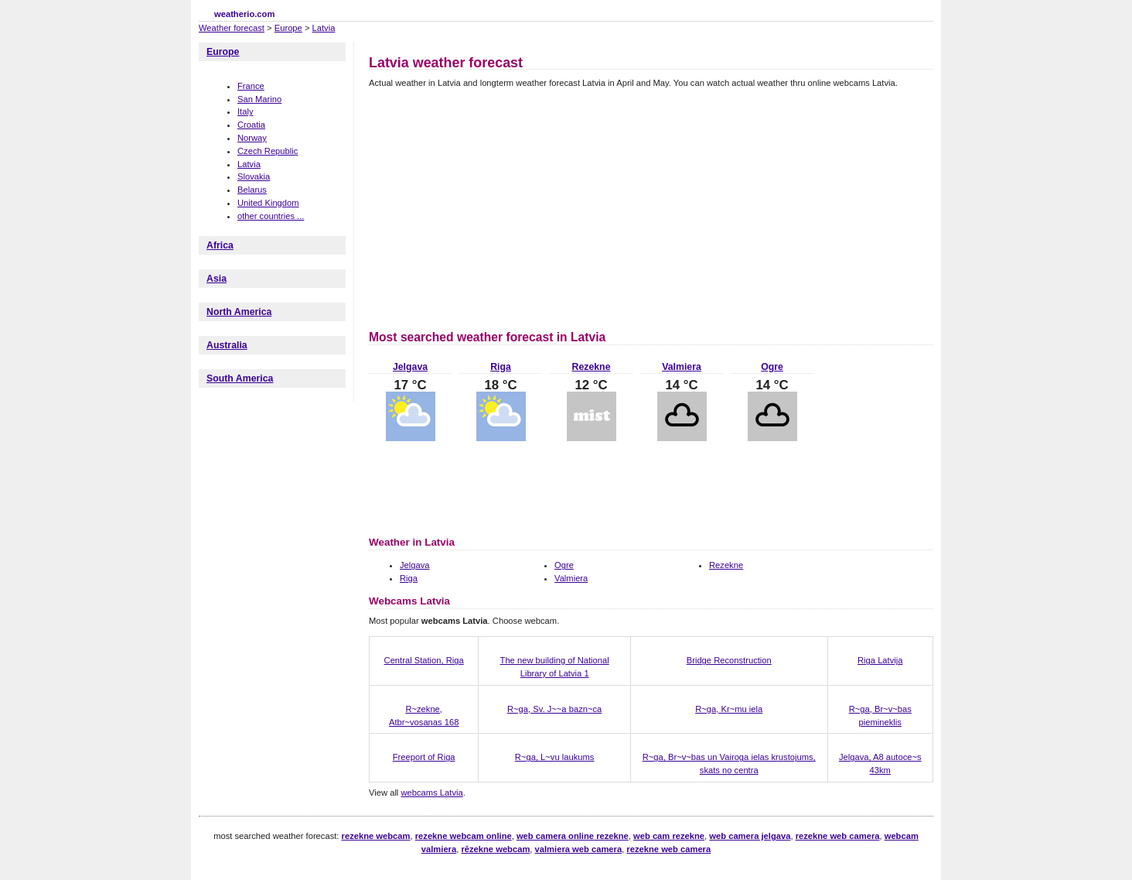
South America (239, 378)
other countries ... (270, 216)
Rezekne (591, 366)
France (250, 86)
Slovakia (253, 176)
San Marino (259, 99)
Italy (245, 111)
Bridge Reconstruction (729, 660)
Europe (288, 28)
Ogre (772, 366)
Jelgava (410, 366)
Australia (226, 345)
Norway (252, 137)
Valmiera (681, 366)
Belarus (252, 189)
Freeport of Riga (424, 757)
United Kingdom (268, 202)
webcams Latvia (431, 792)
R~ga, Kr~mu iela (728, 709)
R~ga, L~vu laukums (555, 757)
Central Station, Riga (424, 660)
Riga (500, 366)
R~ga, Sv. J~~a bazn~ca (554, 709)
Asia (216, 278)
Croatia (251, 124)
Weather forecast (231, 28)
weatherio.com (244, 14)
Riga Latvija (880, 660)
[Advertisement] (499, 206)
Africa (220, 245)
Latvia (324, 28)
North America (238, 311)
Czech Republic (267, 151)
